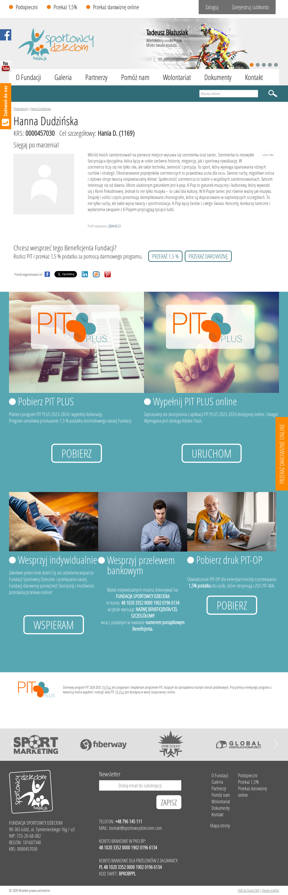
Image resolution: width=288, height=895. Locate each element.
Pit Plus (106, 687)
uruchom (212, 453)
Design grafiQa (270, 890)
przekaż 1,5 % (165, 256)
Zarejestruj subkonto (250, 7)
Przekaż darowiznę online (116, 7)
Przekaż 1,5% (65, 7)
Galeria (63, 77)
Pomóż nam (135, 77)
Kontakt (254, 77)
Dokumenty (218, 77)
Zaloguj (211, 7)
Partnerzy (96, 77)
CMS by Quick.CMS (248, 890)
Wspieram (54, 624)
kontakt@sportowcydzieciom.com (135, 828)
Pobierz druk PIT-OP (229, 559)
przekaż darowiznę (208, 256)
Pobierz (76, 453)
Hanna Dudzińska (41, 108)
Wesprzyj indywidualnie (57, 559)
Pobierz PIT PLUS (46, 401)
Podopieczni (27, 7)
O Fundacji (28, 77)
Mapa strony (220, 825)
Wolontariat (177, 77)
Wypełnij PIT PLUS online (195, 401)
